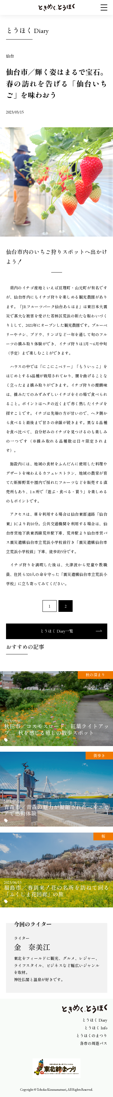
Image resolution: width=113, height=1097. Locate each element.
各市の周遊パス (93, 1043)
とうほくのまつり (91, 1035)
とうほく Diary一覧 (56, 631)
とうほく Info (95, 1028)
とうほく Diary (94, 1020)
